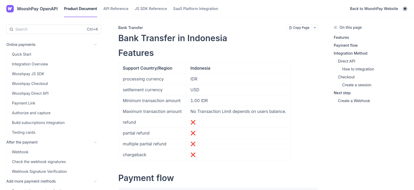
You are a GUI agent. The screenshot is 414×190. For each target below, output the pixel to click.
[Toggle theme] (405, 8)
